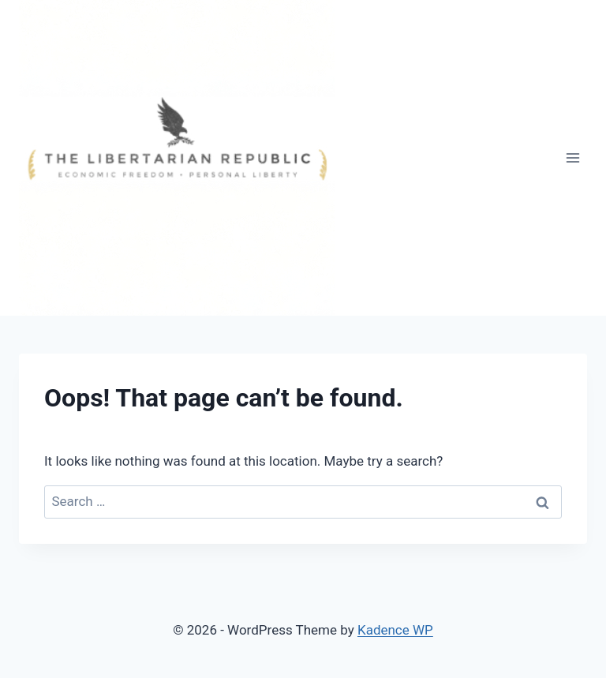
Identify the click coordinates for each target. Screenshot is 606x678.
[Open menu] (572, 157)
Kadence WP (395, 630)
